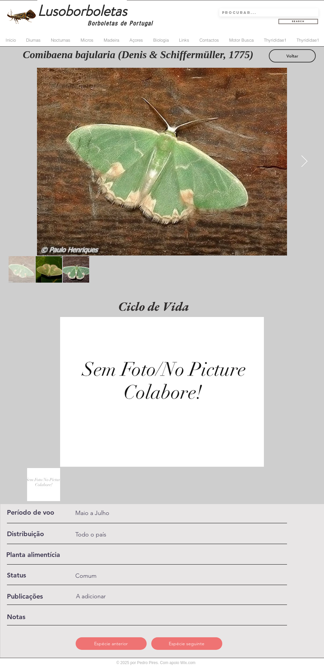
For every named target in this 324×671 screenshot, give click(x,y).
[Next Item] (304, 161)
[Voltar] (292, 55)
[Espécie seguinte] (186, 643)
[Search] (298, 21)
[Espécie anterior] (111, 643)
